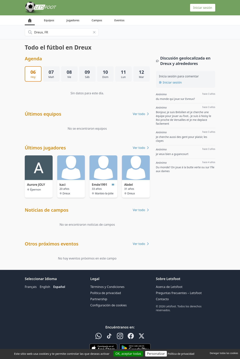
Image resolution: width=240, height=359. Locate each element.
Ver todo (141, 114)
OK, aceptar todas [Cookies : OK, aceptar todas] (128, 354)
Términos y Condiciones (107, 287)
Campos (97, 20)
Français (31, 287)
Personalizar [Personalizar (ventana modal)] (156, 354)
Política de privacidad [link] (181, 354)
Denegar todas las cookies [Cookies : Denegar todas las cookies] (224, 353)
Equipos (49, 20)
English (45, 287)
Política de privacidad (105, 293)
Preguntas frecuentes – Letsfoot (179, 293)
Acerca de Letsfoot (169, 287)
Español (59, 287)
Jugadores (72, 20)
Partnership (98, 299)
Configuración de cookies (108, 305)
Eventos (119, 20)
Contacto (162, 299)
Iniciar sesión (202, 8)
